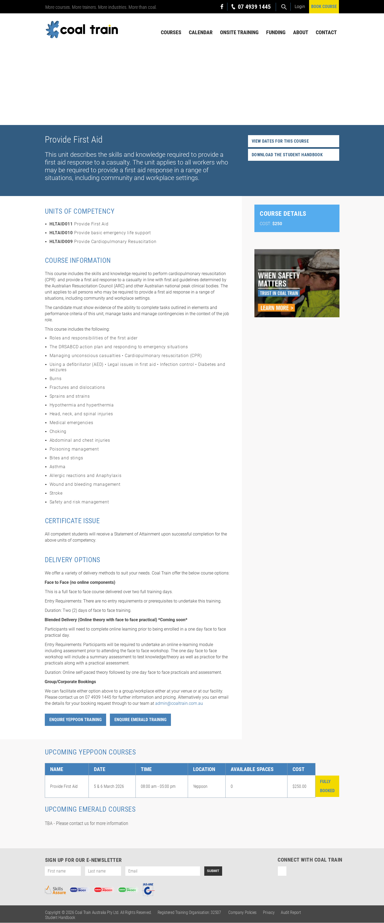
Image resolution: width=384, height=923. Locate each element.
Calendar (201, 32)
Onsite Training (239, 32)
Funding (276, 32)
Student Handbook (60, 917)
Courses (171, 32)
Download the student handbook (287, 155)
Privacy (269, 912)
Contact (326, 32)
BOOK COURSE (324, 6)
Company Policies (242, 912)
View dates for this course (280, 141)
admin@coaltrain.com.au (179, 703)
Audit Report (291, 912)
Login (300, 6)
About (300, 32)
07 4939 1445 (254, 6)
